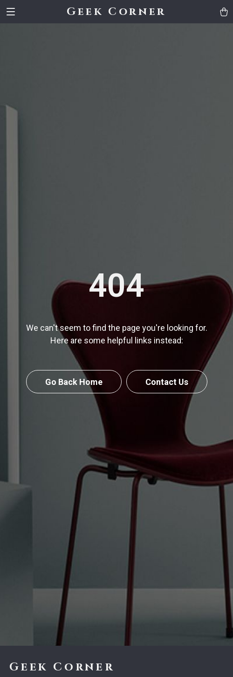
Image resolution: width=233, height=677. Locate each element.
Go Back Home (74, 382)
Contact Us (166, 382)
